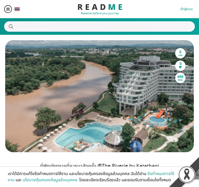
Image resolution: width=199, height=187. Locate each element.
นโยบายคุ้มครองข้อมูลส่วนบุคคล (50, 180)
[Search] (99, 26)
